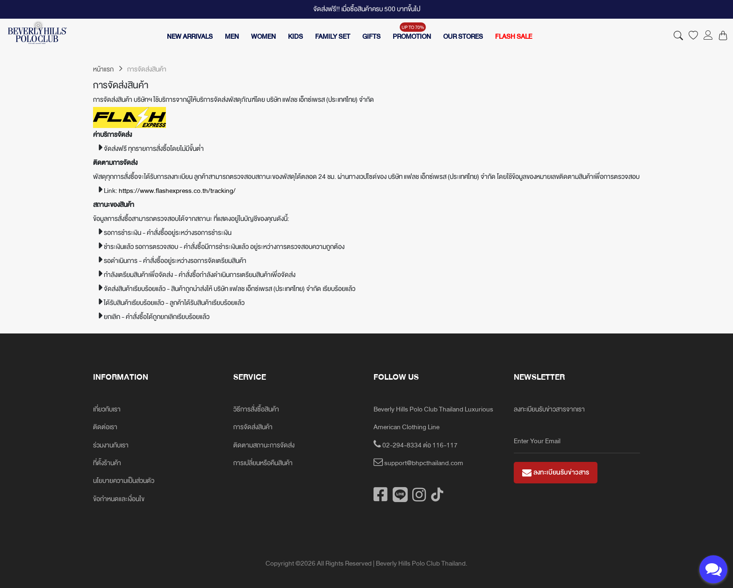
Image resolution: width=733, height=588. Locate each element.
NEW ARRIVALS (190, 37)
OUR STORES (463, 37)
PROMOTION (412, 37)
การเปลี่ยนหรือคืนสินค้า (263, 463)
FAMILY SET (332, 37)
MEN (232, 37)
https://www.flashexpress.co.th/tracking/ (177, 191)
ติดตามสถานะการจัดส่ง (264, 445)
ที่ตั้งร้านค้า (107, 463)
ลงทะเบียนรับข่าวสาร (555, 472)
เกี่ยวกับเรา (107, 409)
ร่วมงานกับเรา (111, 445)
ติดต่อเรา (105, 427)
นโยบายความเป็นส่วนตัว (123, 481)
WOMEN (263, 37)
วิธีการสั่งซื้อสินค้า (256, 409)
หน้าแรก (107, 69)
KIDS (295, 37)
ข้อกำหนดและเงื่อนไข (118, 499)
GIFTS (371, 37)
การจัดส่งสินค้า (253, 427)
